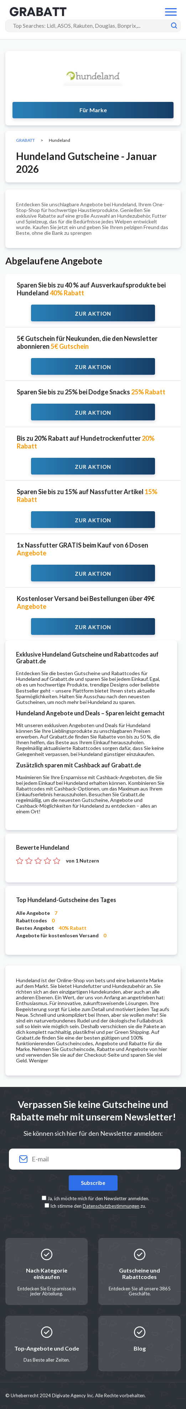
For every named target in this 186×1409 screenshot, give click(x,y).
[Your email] (93, 1159)
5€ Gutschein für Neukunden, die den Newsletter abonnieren (87, 342)
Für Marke (93, 110)
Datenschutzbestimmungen (111, 1206)
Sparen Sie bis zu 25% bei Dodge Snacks (91, 392)
